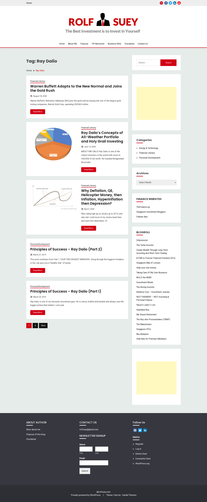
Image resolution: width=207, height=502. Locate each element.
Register (139, 444)
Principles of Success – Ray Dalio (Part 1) (65, 291)
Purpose (84, 43)
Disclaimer (130, 43)
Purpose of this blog (35, 434)
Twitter (170, 3)
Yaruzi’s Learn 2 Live (145, 305)
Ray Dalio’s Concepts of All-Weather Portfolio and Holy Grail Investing (102, 137)
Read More (37, 112)
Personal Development (40, 244)
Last (96, 453)
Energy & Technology (148, 148)
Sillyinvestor (142, 240)
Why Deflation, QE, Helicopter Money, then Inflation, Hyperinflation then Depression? (102, 197)
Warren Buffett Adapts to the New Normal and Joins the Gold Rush (76, 88)
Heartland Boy (142, 310)
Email (82, 458)
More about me (33, 429)
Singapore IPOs (143, 329)
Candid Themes (129, 495)
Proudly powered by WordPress (86, 495)
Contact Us (143, 43)
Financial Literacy (37, 81)
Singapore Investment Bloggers (151, 212)
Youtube (179, 3)
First (81, 453)
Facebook (166, 3)
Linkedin (174, 3)
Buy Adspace (142, 334)
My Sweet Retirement (146, 314)
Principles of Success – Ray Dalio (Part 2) (66, 249)
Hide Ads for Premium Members (151, 339)
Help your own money (146, 267)
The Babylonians (144, 324)
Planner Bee (142, 217)
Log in (138, 449)
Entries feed (141, 454)
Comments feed (142, 458)
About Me (72, 43)
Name (83, 444)
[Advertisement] (156, 103)
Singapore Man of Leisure (148, 263)
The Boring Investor (145, 287)
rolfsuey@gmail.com (88, 429)
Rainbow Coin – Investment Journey (153, 292)
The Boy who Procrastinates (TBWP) (153, 319)
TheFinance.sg (143, 207)
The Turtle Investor (145, 245)
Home (29, 3)
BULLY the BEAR (143, 277)
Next (43, 325)
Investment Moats (144, 282)
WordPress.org (142, 463)
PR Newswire (98, 43)
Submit (85, 471)
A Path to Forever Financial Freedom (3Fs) (155, 258)
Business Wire (114, 43)
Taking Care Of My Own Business (151, 272)
